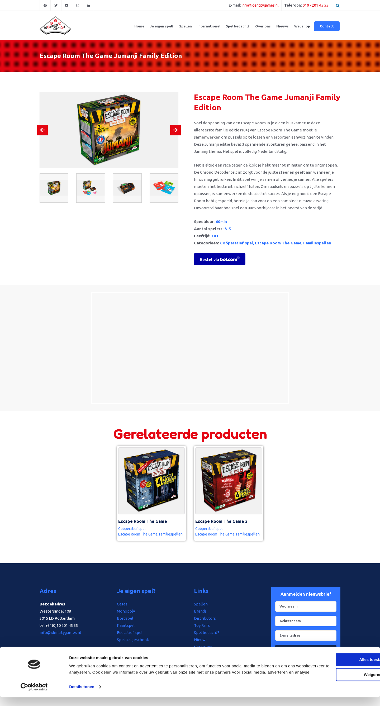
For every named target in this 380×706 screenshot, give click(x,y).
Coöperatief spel (236, 243)
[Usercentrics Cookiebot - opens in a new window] (34, 696)
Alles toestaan (335, 662)
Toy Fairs (202, 625)
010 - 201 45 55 (315, 5)
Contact (327, 26)
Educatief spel (129, 632)
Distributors (205, 618)
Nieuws (282, 26)
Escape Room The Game (278, 243)
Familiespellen (317, 243)
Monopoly (126, 611)
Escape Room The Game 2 (221, 521)
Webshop (302, 26)
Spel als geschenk (133, 639)
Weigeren (336, 677)
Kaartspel (126, 625)
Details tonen (81, 695)
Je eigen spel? (162, 26)
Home (139, 26)
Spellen (185, 26)
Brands (200, 611)
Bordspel (125, 618)
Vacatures (203, 647)
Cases (122, 604)
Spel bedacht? (238, 26)
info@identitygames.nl (260, 5)
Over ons (263, 26)
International (208, 26)
